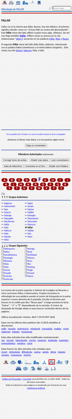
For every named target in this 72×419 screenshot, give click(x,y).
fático (7, 251)
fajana (30, 209)
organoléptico (8, 343)
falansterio (32, 218)
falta (6, 239)
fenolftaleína (10, 254)
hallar (23, 35)
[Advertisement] (36, 90)
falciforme (9, 221)
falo (29, 233)
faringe (30, 248)
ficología (8, 257)
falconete (32, 221)
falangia (31, 215)
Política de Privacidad (11, 379)
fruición (8, 276)
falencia (27, 50)
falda (6, 224)
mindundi (35, 328)
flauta (65, 38)
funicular (8, 279)
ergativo (21, 343)
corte (29, 343)
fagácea (8, 203)
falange (7, 215)
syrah (65, 328)
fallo (6, 233)
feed (29, 251)
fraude (7, 272)
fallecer (8, 230)
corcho (32, 340)
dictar (53, 351)
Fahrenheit (9, 206)
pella (3, 328)
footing (31, 266)
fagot (30, 203)
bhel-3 (19, 38)
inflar (51, 38)
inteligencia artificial (36, 388)
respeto (5, 354)
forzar (7, 269)
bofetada (52, 340)
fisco (29, 260)
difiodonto (27, 351)
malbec (57, 328)
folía (6, 266)
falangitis (8, 218)
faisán (30, 206)
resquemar (26, 331)
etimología (14, 351)
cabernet (5, 331)
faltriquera (9, 248)
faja (6, 209)
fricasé (30, 272)
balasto (15, 331)
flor (29, 263)
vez (3, 340)
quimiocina (22, 328)
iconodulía (47, 328)
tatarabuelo (21, 340)
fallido (30, 230)
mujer (4, 351)
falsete (7, 236)
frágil (30, 269)
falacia (19, 50)
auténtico (64, 340)
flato (58, 38)
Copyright (27, 379)
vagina (37, 351)
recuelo (12, 328)
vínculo (10, 340)
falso (29, 236)
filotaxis (8, 260)
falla (6, 227)
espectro (42, 340)
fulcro (30, 276)
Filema (30, 257)
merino (27, 354)
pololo (45, 351)
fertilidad (32, 254)
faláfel (30, 212)
